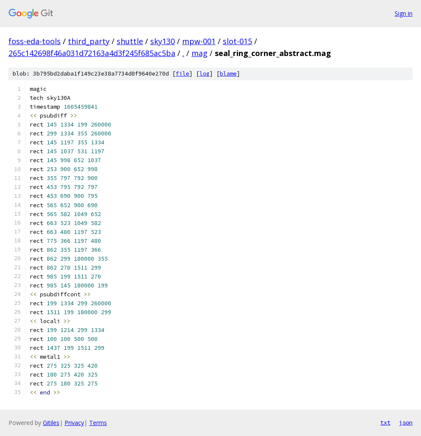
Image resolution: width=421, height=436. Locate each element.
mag (199, 53)
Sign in (404, 13)
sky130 (162, 41)
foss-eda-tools (34, 41)
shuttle (130, 41)
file (182, 73)
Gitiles (51, 423)
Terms (98, 423)
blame (228, 73)
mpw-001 (199, 41)
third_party (88, 41)
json (406, 422)
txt (385, 422)
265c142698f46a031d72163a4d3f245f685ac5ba (91, 53)
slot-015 (237, 41)
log (204, 73)
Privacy (74, 423)
